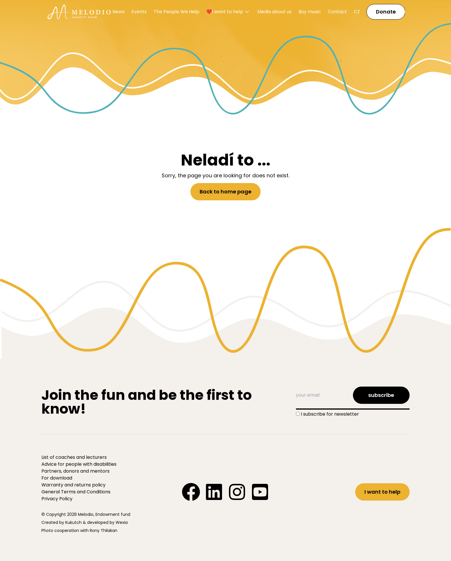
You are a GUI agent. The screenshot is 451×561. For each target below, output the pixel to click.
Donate (386, 11)
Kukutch (73, 522)
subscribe (381, 395)
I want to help (382, 491)
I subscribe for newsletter (330, 414)
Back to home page (225, 191)
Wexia (122, 522)
